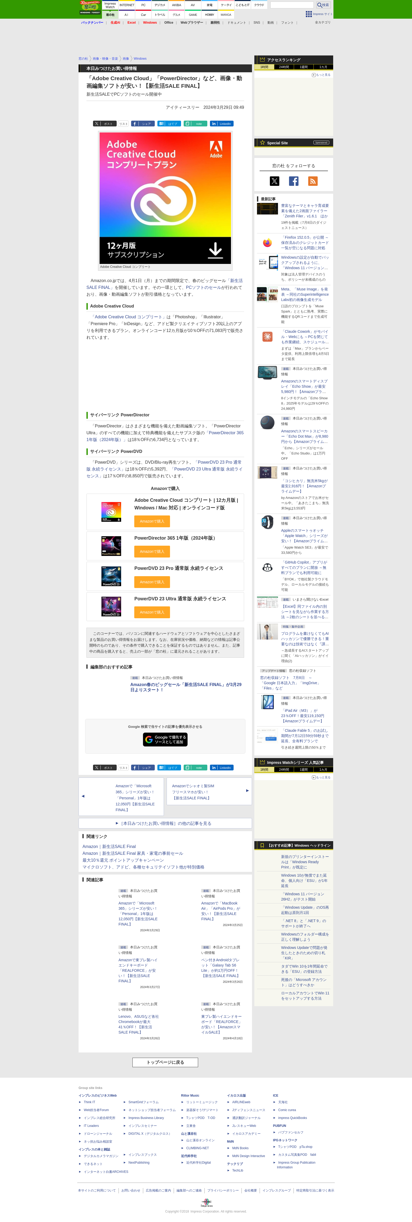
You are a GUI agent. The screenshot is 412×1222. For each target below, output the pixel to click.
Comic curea (287, 1110)
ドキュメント (236, 22)
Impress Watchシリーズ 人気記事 (295, 762)
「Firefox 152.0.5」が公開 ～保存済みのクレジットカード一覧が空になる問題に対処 (305, 242)
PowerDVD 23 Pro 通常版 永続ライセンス (178, 568)
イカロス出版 (236, 1095)
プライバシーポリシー (223, 1190)
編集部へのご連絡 (189, 1190)
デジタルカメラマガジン (101, 1156)
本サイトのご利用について (97, 1190)
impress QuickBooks (292, 1118)
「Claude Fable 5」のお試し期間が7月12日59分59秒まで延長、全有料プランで (305, 735)
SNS (257, 22)
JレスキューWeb (244, 1126)
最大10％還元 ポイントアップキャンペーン (123, 860)
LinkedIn (225, 123)
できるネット (93, 1164)
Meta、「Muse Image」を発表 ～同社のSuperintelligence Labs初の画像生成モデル (305, 294)
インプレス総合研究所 (99, 1118)
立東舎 (191, 1126)
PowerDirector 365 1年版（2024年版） (175, 538)
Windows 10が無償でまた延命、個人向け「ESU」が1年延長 (304, 880)
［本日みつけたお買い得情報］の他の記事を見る (165, 823)
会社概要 (250, 1190)
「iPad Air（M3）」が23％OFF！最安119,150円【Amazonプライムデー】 (302, 715)
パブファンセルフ (290, 1132)
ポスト (108, 123)
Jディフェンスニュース (248, 1110)
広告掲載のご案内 (158, 1190)
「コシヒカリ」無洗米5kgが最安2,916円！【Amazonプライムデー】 (304, 486)
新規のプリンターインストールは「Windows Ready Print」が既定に (305, 862)
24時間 (284, 67)
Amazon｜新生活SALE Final (109, 846)
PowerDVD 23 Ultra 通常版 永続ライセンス (180, 598)
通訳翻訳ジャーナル (246, 1118)
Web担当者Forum (96, 1110)
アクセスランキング (283, 60)
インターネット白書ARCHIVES (106, 1172)
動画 (270, 22)
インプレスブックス (142, 1155)
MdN (230, 1141)
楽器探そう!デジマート (202, 1110)
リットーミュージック (202, 1102)
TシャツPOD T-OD (200, 1118)
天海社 (283, 1102)
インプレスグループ (276, 1190)
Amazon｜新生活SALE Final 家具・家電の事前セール (133, 853)
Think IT (89, 1102)
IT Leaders (91, 1126)
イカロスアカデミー (246, 1134)
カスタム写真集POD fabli (297, 1155)
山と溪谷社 (189, 1134)
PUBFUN (279, 1126)
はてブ (172, 123)
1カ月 (324, 67)
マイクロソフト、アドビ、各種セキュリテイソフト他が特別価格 (143, 867)
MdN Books (240, 1148)
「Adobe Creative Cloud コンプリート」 (129, 317)
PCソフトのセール (203, 287)
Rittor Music (190, 1095)
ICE (275, 1095)
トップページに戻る (165, 1062)
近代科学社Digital (198, 1162)
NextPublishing (139, 1162)
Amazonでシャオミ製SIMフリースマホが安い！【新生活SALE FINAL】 (193, 792)
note (199, 123)
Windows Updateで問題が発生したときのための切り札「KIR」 (304, 952)
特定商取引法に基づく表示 (315, 1190)
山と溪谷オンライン (200, 1140)
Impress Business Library (146, 1118)
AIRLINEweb (241, 1102)
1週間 (304, 67)
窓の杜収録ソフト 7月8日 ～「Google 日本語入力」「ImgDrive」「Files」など (290, 683)
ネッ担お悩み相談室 (98, 1141)
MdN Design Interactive (248, 1156)
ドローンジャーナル (98, 1134)
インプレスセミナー (142, 1126)
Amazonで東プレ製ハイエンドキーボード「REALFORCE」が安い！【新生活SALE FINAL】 (138, 970)
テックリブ (235, 1164)
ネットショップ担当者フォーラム (152, 1110)
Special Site (277, 143)
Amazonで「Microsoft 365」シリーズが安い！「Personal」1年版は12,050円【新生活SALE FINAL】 (135, 798)
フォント (287, 22)
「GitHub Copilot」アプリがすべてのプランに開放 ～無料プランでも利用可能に (304, 567)
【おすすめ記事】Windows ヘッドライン (299, 845)
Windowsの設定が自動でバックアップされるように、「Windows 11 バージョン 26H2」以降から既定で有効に (305, 267)
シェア (146, 123)
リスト (123, 123)
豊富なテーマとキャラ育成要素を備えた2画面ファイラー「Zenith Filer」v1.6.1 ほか (305, 210)
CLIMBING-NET (197, 1148)
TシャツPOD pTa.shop (295, 1147)
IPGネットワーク (285, 1140)
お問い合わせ (130, 1190)
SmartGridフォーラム (143, 1102)
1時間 (264, 67)
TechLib (237, 1170)
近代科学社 (189, 1156)
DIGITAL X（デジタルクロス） (150, 1134)
